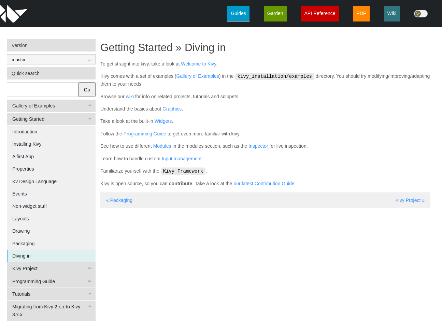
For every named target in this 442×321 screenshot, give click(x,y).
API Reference (320, 13)
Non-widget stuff (29, 206)
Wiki (391, 13)
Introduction (24, 131)
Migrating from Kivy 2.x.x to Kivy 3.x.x (46, 310)
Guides (238, 13)
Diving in (21, 256)
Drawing (21, 231)
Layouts (20, 218)
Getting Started (28, 119)
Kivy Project (25, 268)
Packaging (23, 243)
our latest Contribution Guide (263, 183)
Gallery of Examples (33, 105)
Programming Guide (33, 281)
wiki (130, 96)
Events (19, 193)
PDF (361, 13)
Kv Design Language (34, 181)
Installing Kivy (27, 144)
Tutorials (21, 294)
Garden (275, 13)
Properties (23, 169)
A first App (23, 156)
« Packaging (119, 199)
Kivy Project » (410, 199)
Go (87, 89)
